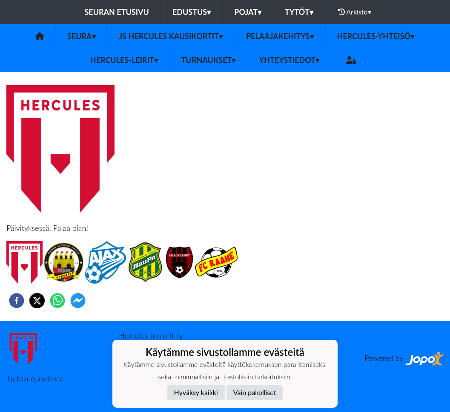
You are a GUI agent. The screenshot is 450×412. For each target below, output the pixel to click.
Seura (81, 36)
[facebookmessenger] (78, 300)
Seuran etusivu (116, 12)
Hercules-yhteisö (376, 36)
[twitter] (37, 300)
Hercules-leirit (124, 60)
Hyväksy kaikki (196, 392)
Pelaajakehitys (280, 36)
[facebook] (16, 300)
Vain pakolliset (254, 392)
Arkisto (354, 12)
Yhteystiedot (289, 60)
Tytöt (299, 12)
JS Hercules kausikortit (171, 36)
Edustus (191, 12)
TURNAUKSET (208, 60)
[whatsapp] (57, 300)
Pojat (247, 12)
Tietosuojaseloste (34, 378)
